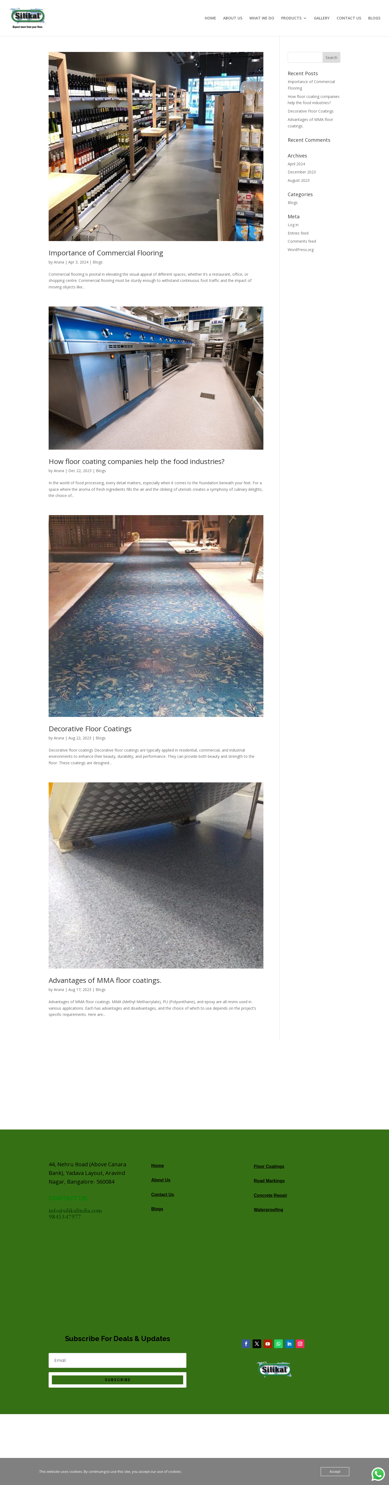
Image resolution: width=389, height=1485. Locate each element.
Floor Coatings (269, 1166)
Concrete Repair (270, 1195)
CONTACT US (349, 18)
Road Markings (269, 1180)
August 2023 (299, 180)
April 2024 (296, 163)
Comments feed (302, 241)
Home (157, 1165)
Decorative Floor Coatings (90, 728)
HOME (210, 18)
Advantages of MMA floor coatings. (105, 980)
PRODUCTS (291, 18)
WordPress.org (301, 249)
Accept (335, 1471)
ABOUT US (232, 18)
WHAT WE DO (261, 18)
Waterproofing (268, 1209)
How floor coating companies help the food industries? (136, 461)
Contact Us (162, 1194)
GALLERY (322, 18)
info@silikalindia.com (75, 1211)
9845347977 (65, 1217)
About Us (160, 1180)
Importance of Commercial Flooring (106, 253)
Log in (293, 224)
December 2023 (302, 171)
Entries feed (298, 233)
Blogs (98, 262)
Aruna (59, 262)
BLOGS (374, 18)
